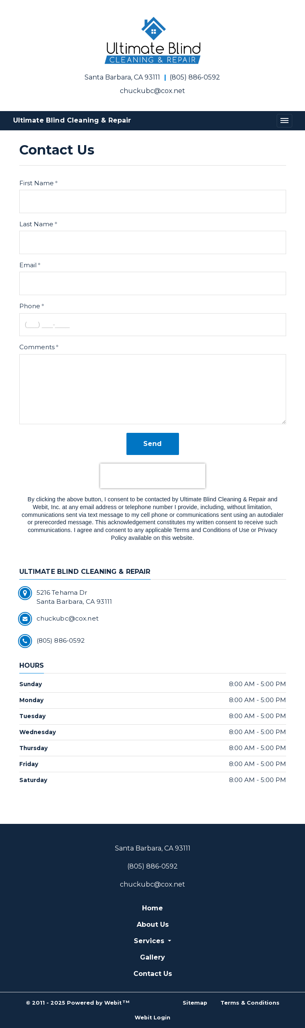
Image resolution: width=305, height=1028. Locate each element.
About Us (153, 924)
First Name (36, 183)
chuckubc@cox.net (152, 91)
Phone (29, 306)
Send (152, 444)
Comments (37, 347)
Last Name (36, 224)
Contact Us (152, 974)
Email (28, 265)
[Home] (152, 40)
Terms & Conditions (250, 1003)
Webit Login (152, 1017)
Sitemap (195, 1003)
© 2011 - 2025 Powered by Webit (78, 1002)
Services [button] (150, 941)
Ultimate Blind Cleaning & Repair (72, 120)
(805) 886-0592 (195, 77)
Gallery (152, 957)
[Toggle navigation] (284, 120)
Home (152, 908)
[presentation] (152, 476)
